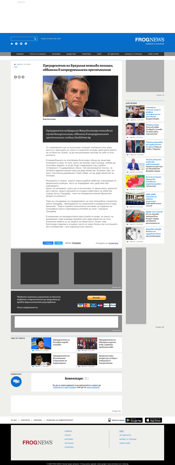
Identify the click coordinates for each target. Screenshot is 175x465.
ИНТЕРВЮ (56, 54)
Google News (113, 243)
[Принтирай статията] (22, 77)
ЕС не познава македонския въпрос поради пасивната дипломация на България (154, 218)
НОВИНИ (20, 54)
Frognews (76, 243)
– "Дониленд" (154, 181)
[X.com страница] (21, 43)
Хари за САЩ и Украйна (154, 145)
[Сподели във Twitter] (19, 77)
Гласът (68, 435)
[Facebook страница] (16, 43)
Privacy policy (85, 464)
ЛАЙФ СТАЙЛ (153, 54)
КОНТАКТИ (25, 420)
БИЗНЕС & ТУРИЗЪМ (133, 54)
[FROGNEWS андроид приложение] (134, 420)
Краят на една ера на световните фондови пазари (154, 165)
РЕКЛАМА (38, 420)
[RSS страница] (26, 43)
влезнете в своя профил (64, 387)
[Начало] (12, 43)
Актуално (69, 443)
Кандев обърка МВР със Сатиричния (153, 114)
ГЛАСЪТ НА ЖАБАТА (38, 54)
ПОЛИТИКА (86, 54)
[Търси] (35, 39)
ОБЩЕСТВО (71, 54)
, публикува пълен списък (153, 200)
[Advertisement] (87, 17)
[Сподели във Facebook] (15, 77)
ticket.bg (125, 464)
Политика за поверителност (59, 420)
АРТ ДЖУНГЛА (113, 54)
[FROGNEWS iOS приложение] (153, 420)
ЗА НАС (14, 420)
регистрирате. (93, 387)
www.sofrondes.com (114, 464)
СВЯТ (99, 54)
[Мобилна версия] (116, 420)
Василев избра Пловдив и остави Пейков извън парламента (154, 129)
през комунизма (153, 232)
